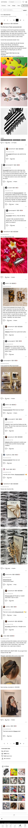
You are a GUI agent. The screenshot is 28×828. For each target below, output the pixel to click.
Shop (7, 826)
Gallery (18, 5)
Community (20, 826)
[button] (14, 66)
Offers (11, 826)
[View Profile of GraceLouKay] (10, 574)
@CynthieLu (8, 626)
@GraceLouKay (9, 595)
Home (3, 826)
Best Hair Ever (7, 14)
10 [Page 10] (13, 20)
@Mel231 (7, 331)
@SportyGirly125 (7, 579)
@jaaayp (15, 731)
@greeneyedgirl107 (18, 193)
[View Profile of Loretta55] (11, 187)
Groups (13, 5)
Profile (9, 5)
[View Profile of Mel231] (8, 283)
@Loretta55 (9, 154)
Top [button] (2, 819)
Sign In (15, 825)
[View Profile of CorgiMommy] (10, 454)
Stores (25, 826)
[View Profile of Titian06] (9, 469)
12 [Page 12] (20, 20)
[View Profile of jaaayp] (6, 635)
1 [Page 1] (7, 20)
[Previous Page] (4, 20)
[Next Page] (23, 20)
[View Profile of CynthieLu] (9, 606)
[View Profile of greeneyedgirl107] (11, 165)
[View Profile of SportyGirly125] (8, 23)
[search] (14, 2)
